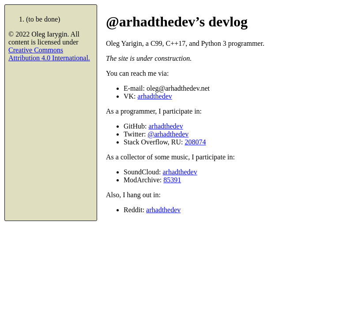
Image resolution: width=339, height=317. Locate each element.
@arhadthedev (167, 134)
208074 (195, 142)
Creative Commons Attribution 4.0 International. (49, 54)
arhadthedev (155, 96)
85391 (172, 180)
